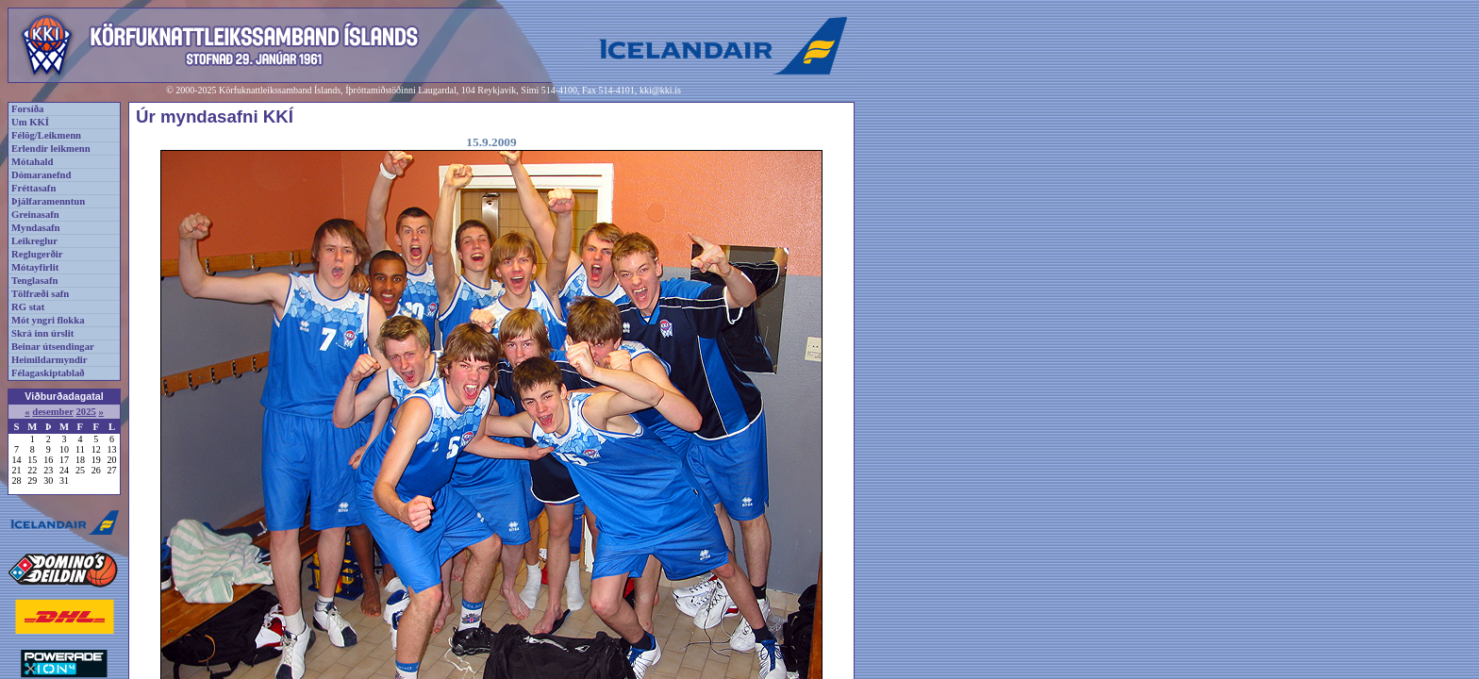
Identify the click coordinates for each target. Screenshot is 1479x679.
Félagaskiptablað (48, 373)
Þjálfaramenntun (48, 201)
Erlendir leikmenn (51, 148)
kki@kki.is (660, 90)
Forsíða (27, 109)
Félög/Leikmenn (46, 135)
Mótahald (32, 162)
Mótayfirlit (34, 267)
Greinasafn (35, 214)
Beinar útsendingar (52, 346)
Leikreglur (34, 241)
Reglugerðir (36, 254)
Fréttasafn (33, 188)
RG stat (27, 307)
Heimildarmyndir (49, 360)
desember (53, 411)
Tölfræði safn (40, 294)
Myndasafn (35, 228)
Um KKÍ (30, 122)
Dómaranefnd (41, 175)
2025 (85, 411)
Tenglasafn (34, 280)
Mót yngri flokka (48, 320)
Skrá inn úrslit (42, 333)
